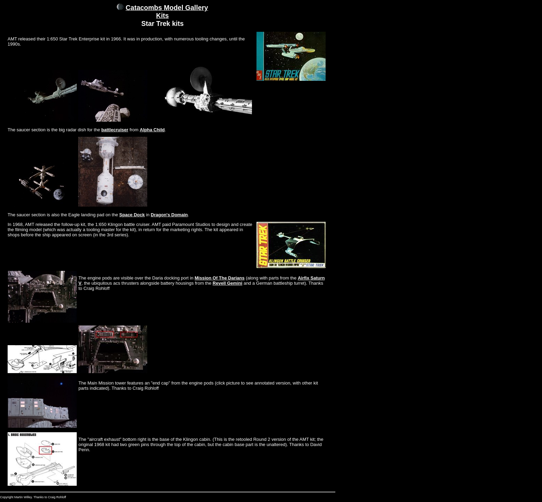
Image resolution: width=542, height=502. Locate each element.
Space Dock (132, 214)
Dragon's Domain (169, 214)
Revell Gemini (227, 283)
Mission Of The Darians (219, 278)
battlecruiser (114, 129)
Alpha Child (152, 129)
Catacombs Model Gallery (167, 7)
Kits (162, 15)
